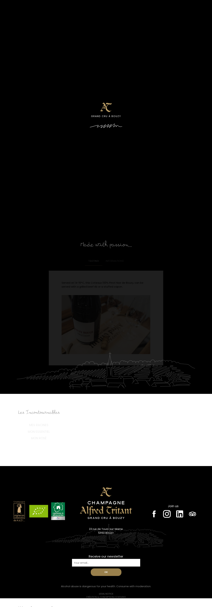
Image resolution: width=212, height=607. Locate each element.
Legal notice (106, 593)
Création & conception (106, 597)
